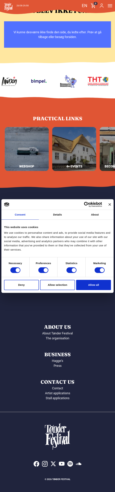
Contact (57, 388)
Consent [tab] (20, 214)
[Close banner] (109, 204)
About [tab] (95, 214)
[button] (8, 7)
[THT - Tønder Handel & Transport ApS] (99, 81)
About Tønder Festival (57, 333)
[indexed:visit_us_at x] (53, 464)
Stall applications (57, 398)
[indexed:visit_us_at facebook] (36, 464)
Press (58, 366)
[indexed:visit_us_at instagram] (45, 464)
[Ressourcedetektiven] (69, 81)
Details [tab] (57, 214)
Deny (21, 284)
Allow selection (57, 284)
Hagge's (57, 361)
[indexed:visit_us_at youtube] (62, 464)
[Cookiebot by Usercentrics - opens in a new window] (86, 204)
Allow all (93, 284)
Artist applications (57, 393)
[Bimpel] (39, 81)
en (84, 5)
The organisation (57, 338)
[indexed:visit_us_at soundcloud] (78, 464)
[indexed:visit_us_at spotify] (70, 464)
